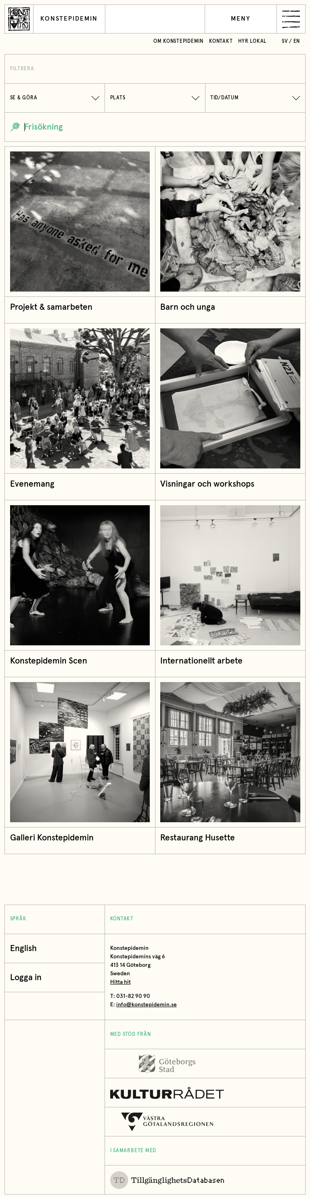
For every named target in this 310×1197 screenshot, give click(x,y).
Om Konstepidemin (178, 41)
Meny (241, 19)
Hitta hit (120, 982)
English (23, 948)
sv (285, 41)
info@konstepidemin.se (146, 1005)
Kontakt (220, 41)
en (296, 41)
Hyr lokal (252, 41)
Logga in (28, 977)
